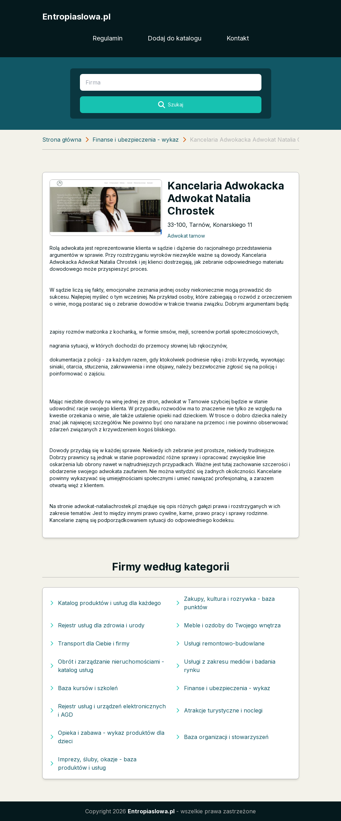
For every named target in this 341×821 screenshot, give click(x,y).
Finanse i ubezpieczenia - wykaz (135, 139)
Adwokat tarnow (186, 236)
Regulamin (107, 38)
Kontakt (238, 38)
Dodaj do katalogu (174, 38)
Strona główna (61, 139)
